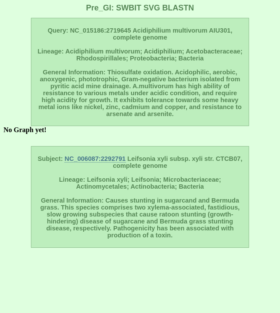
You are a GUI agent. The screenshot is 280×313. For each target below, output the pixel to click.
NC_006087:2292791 (94, 158)
